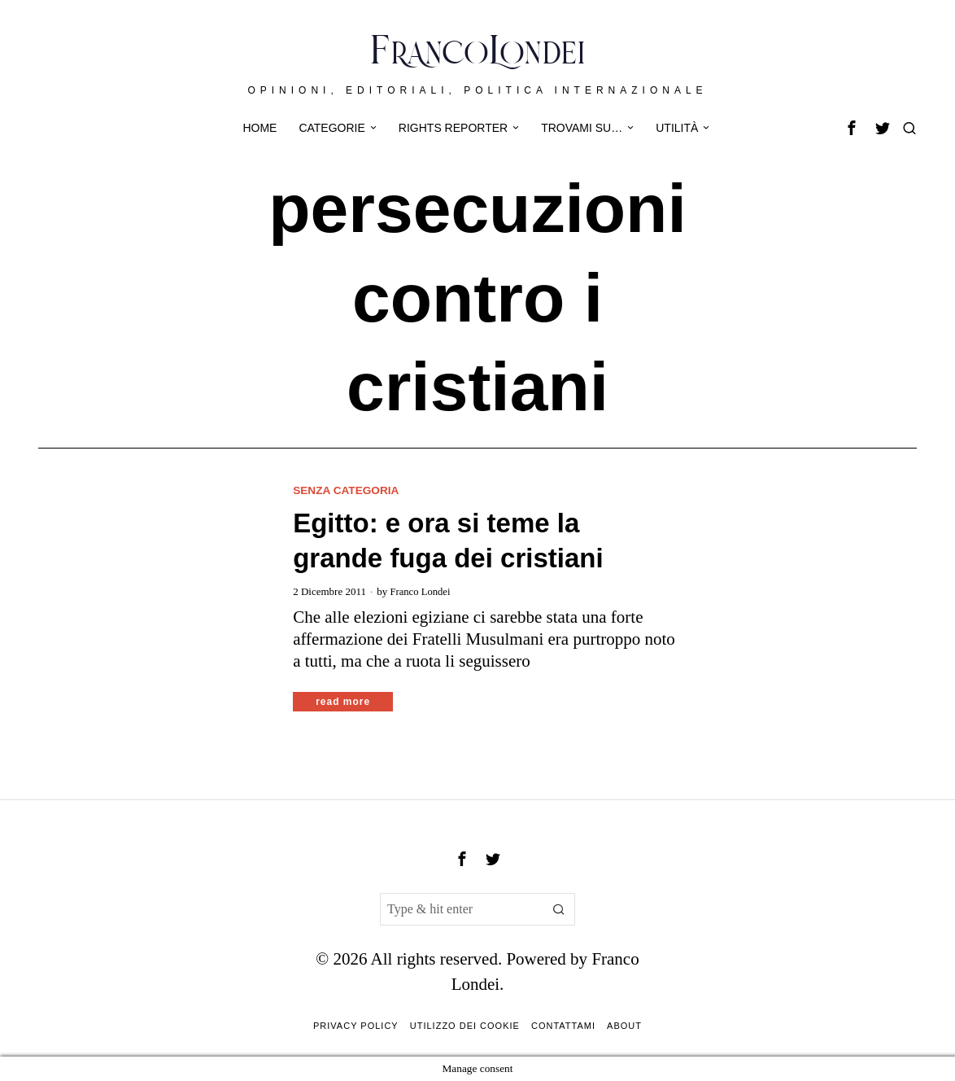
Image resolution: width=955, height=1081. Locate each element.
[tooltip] (852, 128)
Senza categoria (347, 490)
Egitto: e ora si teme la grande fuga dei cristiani (448, 541)
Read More (343, 701)
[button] (559, 909)
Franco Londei (420, 591)
